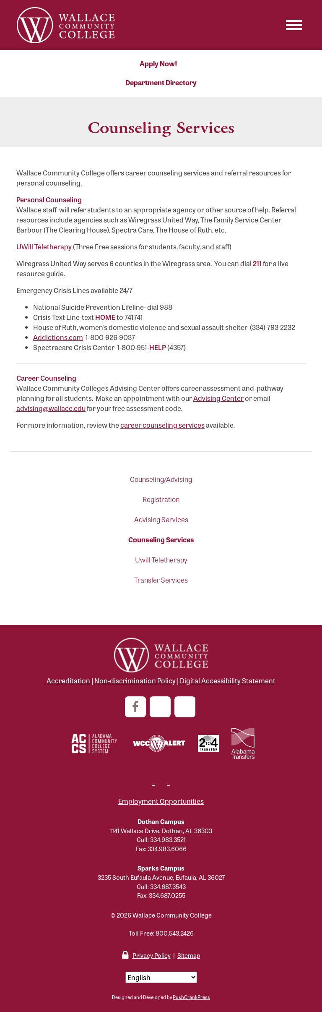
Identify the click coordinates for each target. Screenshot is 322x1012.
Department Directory (161, 82)
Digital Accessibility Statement (227, 680)
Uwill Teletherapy (161, 560)
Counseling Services (161, 539)
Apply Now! (158, 63)
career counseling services (162, 425)
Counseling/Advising (161, 479)
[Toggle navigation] (293, 25)
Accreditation (68, 680)
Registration (161, 499)
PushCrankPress (191, 997)
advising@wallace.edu (51, 408)
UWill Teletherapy (44, 246)
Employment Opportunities (161, 801)
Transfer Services (161, 580)
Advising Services (161, 519)
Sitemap (188, 955)
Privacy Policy (151, 955)
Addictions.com (58, 337)
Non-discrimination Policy (135, 680)
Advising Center (218, 398)
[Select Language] (161, 977)
